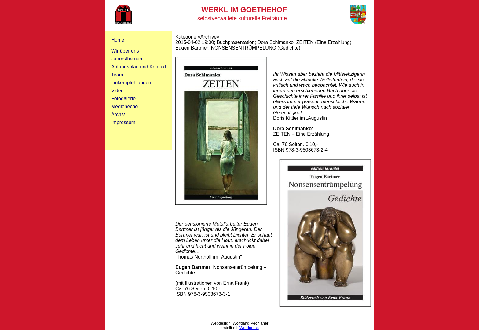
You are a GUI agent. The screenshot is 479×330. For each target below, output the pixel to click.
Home (117, 39)
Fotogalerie (123, 98)
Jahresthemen (126, 58)
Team (117, 74)
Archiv (118, 114)
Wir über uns (125, 50)
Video (117, 90)
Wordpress (249, 327)
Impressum (123, 122)
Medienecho (124, 106)
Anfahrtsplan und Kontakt (138, 66)
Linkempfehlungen (131, 82)
